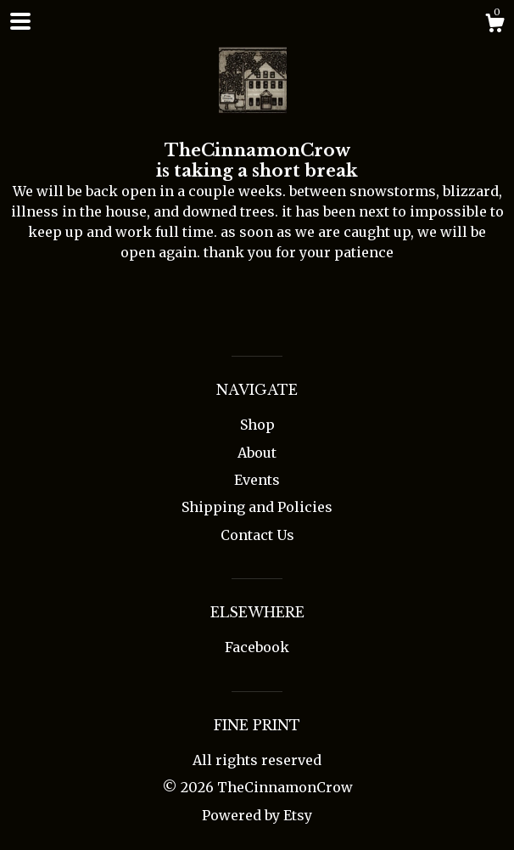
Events (257, 479)
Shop (257, 424)
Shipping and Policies (257, 506)
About (257, 452)
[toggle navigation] (20, 21)
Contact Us (257, 534)
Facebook (257, 647)
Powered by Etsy (257, 815)
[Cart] (494, 25)
